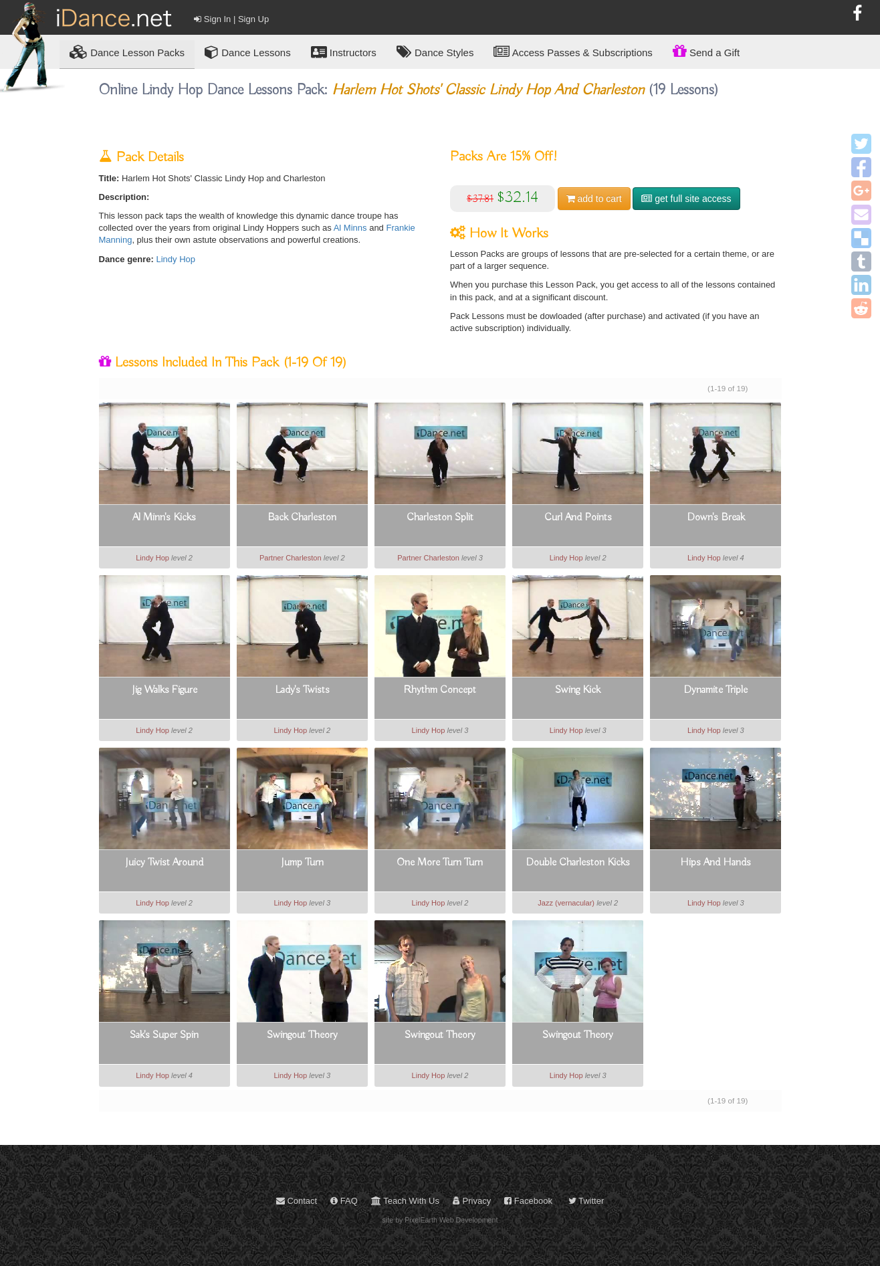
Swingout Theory (302, 1035)
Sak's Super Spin (164, 1035)
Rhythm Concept (439, 690)
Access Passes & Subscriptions (572, 52)
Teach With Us (405, 1201)
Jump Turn (302, 862)
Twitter (586, 1201)
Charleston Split (440, 517)
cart (594, 198)
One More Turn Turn (440, 862)
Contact (296, 1201)
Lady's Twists (302, 690)
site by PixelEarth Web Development (440, 1220)
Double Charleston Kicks (578, 862)
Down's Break (716, 517)
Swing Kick (577, 690)
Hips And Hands (715, 862)
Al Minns (350, 228)
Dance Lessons (248, 52)
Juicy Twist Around (164, 862)
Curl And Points (578, 517)
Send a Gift (706, 51)
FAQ (344, 1201)
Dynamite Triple (715, 690)
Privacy (472, 1201)
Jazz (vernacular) (566, 903)
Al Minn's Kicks (164, 517)
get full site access (686, 198)
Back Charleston (301, 517)
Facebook (528, 1201)
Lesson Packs (127, 52)
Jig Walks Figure (164, 690)
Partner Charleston (290, 558)
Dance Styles (435, 52)
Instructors (343, 52)
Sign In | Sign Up (231, 19)
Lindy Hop (176, 259)
